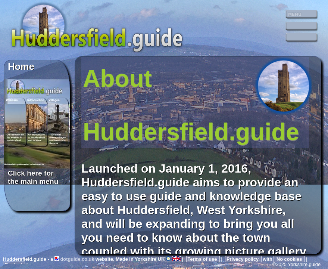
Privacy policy (243, 259)
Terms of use (203, 259)
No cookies (289, 259)
